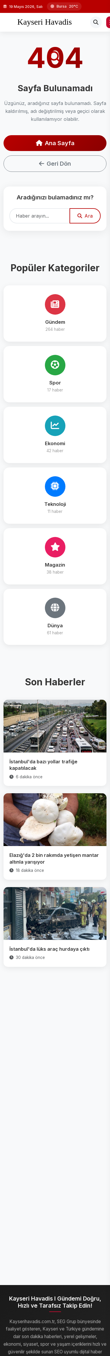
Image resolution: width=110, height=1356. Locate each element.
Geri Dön (55, 163)
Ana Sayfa (55, 143)
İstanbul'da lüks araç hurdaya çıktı (49, 949)
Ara (85, 216)
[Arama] (96, 22)
